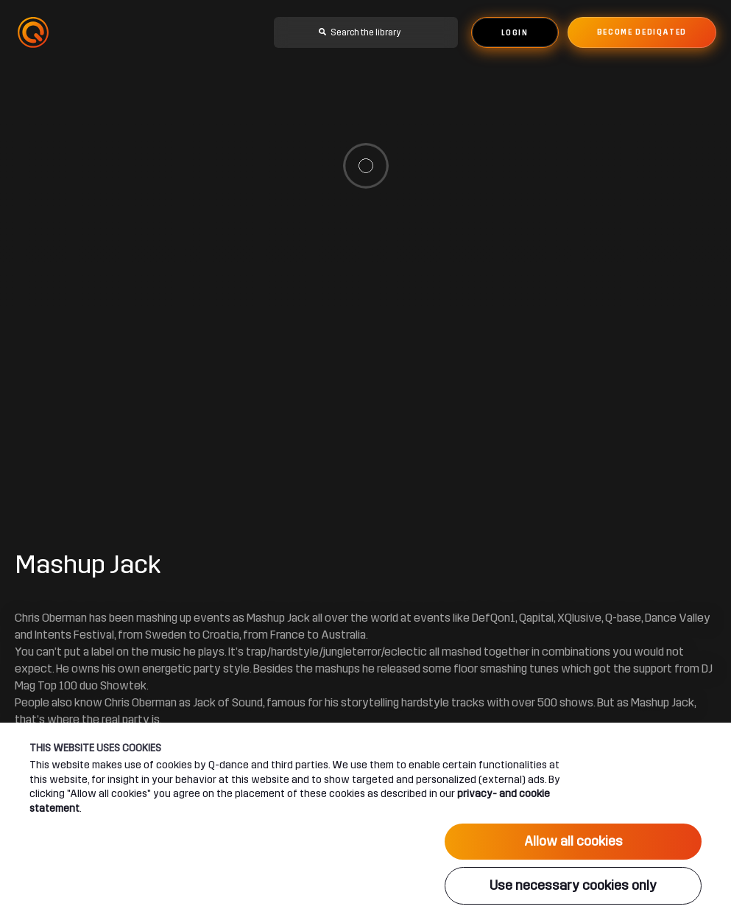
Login (515, 33)
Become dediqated (642, 32)
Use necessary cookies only (573, 885)
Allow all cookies (573, 841)
